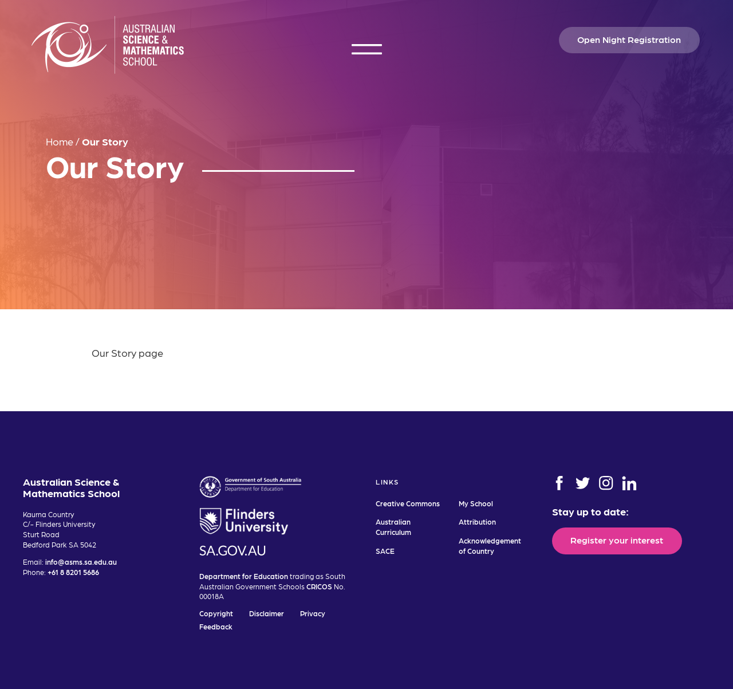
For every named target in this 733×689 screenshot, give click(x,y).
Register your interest (616, 539)
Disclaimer (266, 613)
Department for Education (243, 576)
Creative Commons (408, 503)
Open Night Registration (629, 39)
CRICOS (319, 586)
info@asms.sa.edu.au (81, 561)
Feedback (215, 626)
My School (476, 503)
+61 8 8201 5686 (73, 572)
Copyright (216, 613)
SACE (385, 550)
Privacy (312, 613)
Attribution (477, 521)
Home (59, 141)
